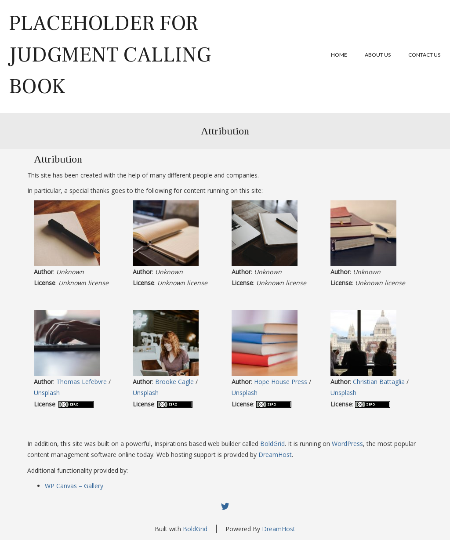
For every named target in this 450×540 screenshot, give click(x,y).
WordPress (347, 443)
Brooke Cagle (174, 381)
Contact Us (424, 54)
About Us (378, 54)
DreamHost (275, 454)
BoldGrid (272, 443)
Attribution (225, 131)
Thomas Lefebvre (81, 381)
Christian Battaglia (379, 381)
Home (339, 54)
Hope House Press (280, 381)
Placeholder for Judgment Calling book (110, 55)
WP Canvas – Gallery (74, 486)
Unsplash (47, 392)
